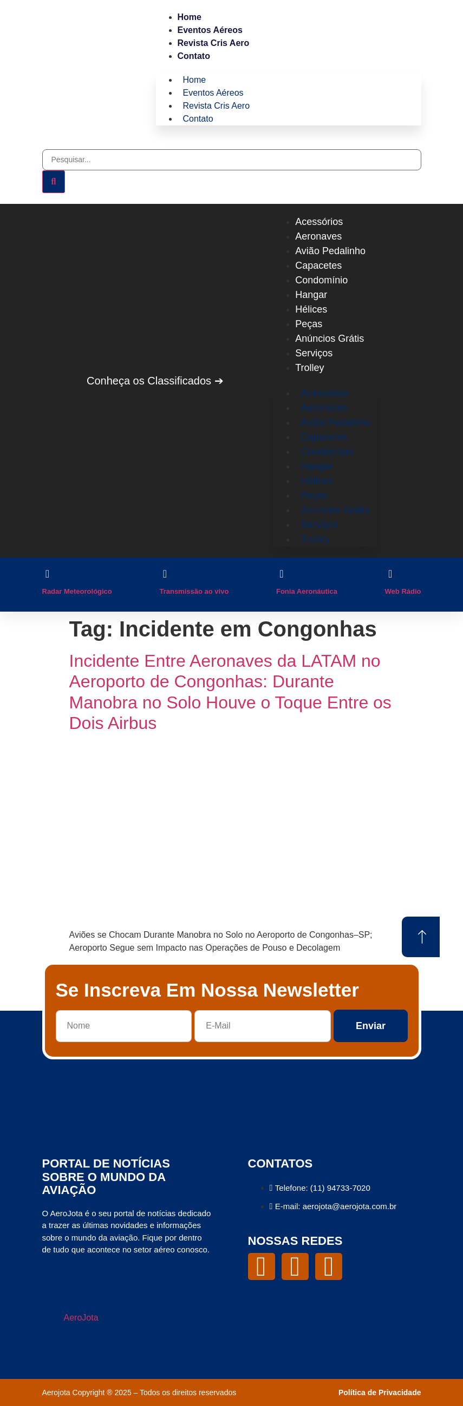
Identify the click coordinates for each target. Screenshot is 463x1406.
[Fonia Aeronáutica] (281, 573)
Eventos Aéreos (210, 30)
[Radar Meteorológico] (47, 573)
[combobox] (231, 159)
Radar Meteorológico (77, 591)
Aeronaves (318, 236)
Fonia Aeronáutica (306, 591)
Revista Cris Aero (214, 43)
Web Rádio (403, 591)
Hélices (311, 309)
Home (189, 17)
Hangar (311, 294)
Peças (308, 324)
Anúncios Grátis (329, 338)
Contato (194, 56)
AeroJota (81, 1317)
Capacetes (318, 265)
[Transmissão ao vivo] (164, 573)
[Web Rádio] (390, 573)
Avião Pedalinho (330, 251)
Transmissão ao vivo (194, 591)
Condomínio (321, 280)
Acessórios (319, 221)
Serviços (313, 353)
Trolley (309, 367)
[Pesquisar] (54, 181)
